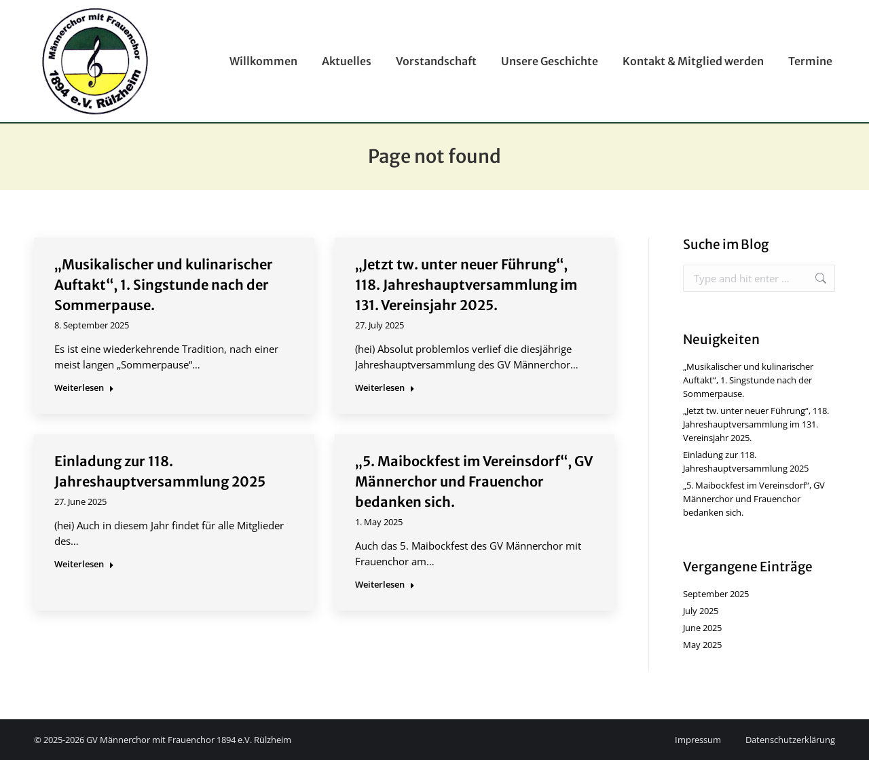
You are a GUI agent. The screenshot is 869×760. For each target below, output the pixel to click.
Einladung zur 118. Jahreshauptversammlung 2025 (746, 461)
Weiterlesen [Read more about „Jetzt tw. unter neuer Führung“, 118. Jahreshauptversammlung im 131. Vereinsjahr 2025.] (385, 388)
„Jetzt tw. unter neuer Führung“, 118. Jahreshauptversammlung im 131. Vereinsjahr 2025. (466, 285)
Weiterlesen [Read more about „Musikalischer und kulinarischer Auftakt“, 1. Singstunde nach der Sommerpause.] (84, 388)
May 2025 (702, 645)
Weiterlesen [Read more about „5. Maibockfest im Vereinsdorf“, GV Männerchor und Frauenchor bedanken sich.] (385, 584)
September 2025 (716, 594)
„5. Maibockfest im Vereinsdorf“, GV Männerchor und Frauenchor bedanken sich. (473, 481)
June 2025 (702, 628)
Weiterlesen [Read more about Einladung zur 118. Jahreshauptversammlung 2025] (84, 564)
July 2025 (700, 611)
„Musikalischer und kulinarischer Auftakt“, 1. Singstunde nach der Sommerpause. (163, 285)
